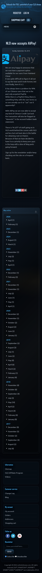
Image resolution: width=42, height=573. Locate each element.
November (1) (13, 252)
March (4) (11, 411)
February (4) (13, 415)
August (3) (12, 348)
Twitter (13, 536)
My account (9, 511)
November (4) (13, 385)
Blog (7, 497)
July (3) (11, 256)
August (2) (12, 327)
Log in (26, 13)
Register (17, 13)
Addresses (9, 519)
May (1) (11, 261)
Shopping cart (10, 523)
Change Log (9, 493)
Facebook (8, 536)
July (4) (11, 449)
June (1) (11, 298)
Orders (8, 515)
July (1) (11, 352)
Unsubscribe (22, 556)
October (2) (12, 323)
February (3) (13, 277)
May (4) (11, 360)
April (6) (11, 365)
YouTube (19, 536)
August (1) (12, 240)
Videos (8, 477)
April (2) (11, 407)
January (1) (12, 335)
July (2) (11, 293)
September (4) (13, 394)
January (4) (12, 377)
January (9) (12, 419)
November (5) (13, 431)
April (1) (11, 220)
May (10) (11, 402)
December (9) (13, 427)
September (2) (13, 343)
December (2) (13, 314)
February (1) (13, 224)
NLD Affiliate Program (14, 473)
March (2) (11, 369)
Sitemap (8, 469)
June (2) (11, 331)
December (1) (13, 232)
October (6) (12, 390)
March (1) (11, 244)
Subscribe (11, 556)
